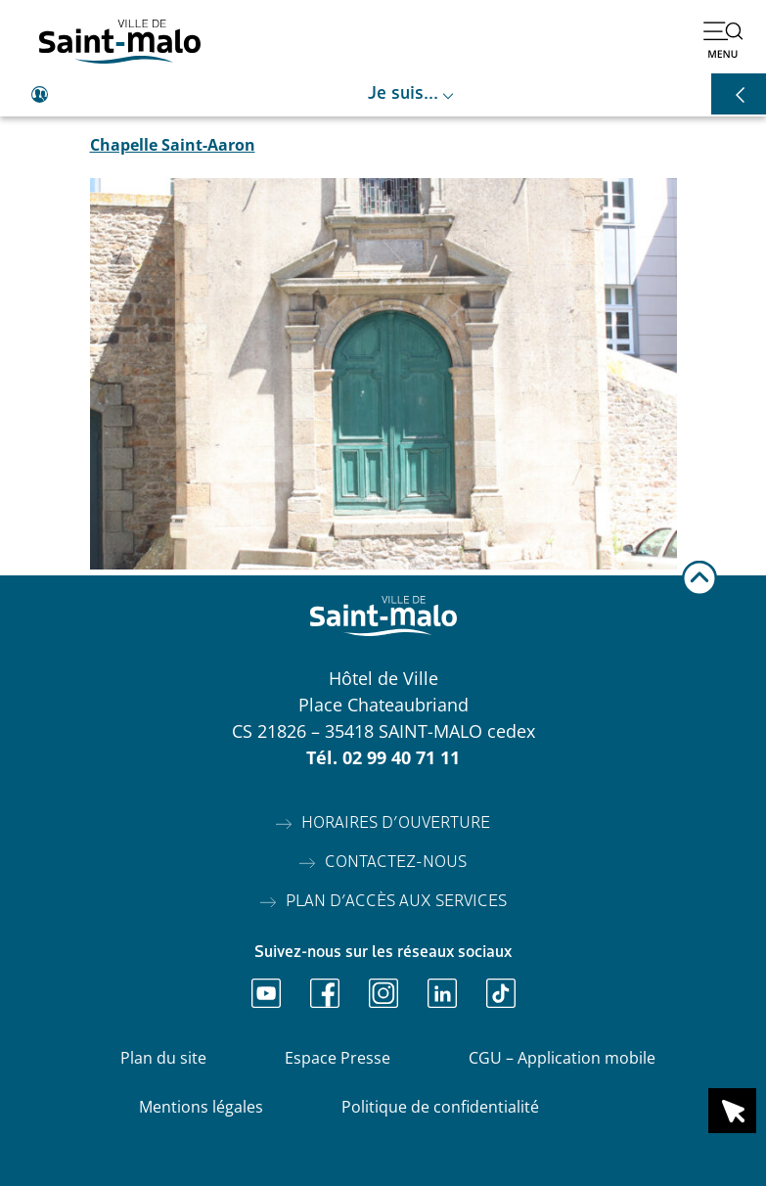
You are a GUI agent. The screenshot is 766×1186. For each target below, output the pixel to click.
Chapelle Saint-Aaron (172, 145)
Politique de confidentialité (440, 1107)
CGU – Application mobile (562, 1058)
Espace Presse (337, 1058)
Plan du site (163, 1058)
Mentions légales (201, 1107)
